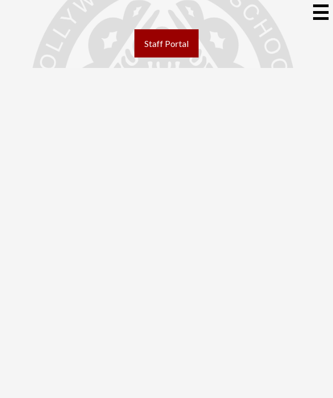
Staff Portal (166, 43)
